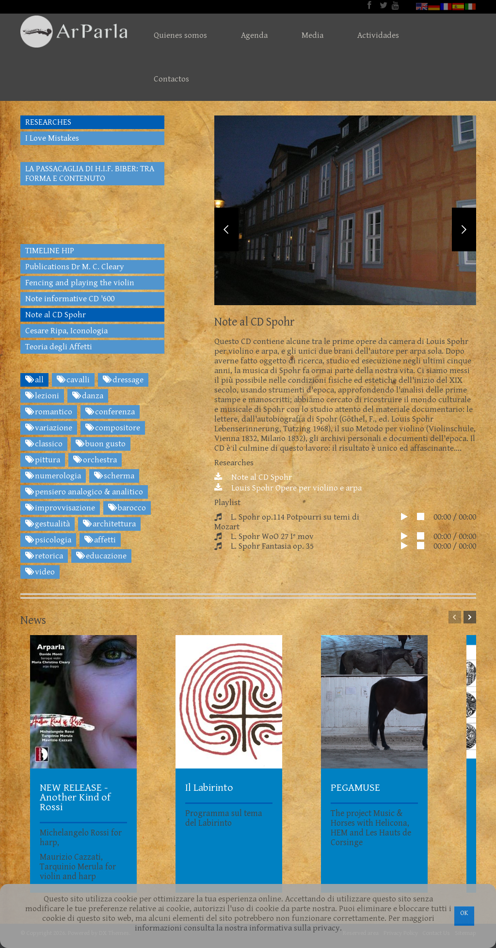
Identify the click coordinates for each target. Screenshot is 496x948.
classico (44, 444)
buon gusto (101, 444)
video (40, 572)
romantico (48, 412)
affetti (100, 540)
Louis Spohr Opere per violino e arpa (288, 494)
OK (464, 913)
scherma (114, 476)
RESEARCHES (48, 122)
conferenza (110, 412)
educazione (101, 556)
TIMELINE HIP (49, 251)
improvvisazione (60, 508)
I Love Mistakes (52, 138)
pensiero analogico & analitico (84, 492)
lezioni (42, 396)
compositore (112, 428)
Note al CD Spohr (253, 484)
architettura (109, 524)
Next (464, 232)
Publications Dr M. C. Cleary (74, 267)
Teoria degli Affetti (58, 347)
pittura (42, 460)
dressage (123, 380)
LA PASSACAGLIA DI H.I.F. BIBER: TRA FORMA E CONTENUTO (89, 173)
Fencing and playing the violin (79, 283)
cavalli (73, 380)
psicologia (48, 540)
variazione (48, 428)
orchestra (95, 460)
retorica (44, 556)
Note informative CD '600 (69, 299)
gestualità (47, 524)
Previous (226, 232)
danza (87, 396)
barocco (127, 508)
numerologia (53, 476)
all (34, 380)
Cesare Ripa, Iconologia (66, 331)
